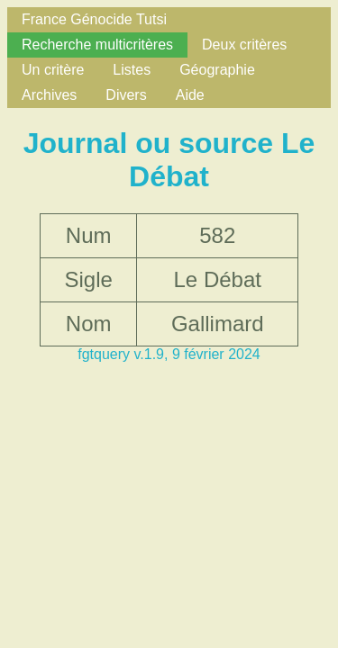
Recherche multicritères (97, 44)
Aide (190, 95)
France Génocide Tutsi (94, 19)
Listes (132, 69)
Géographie (217, 69)
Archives (49, 95)
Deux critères (244, 44)
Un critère (53, 69)
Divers (125, 95)
